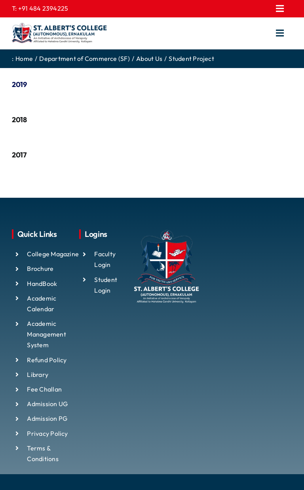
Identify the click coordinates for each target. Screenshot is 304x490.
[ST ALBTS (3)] (59, 33)
